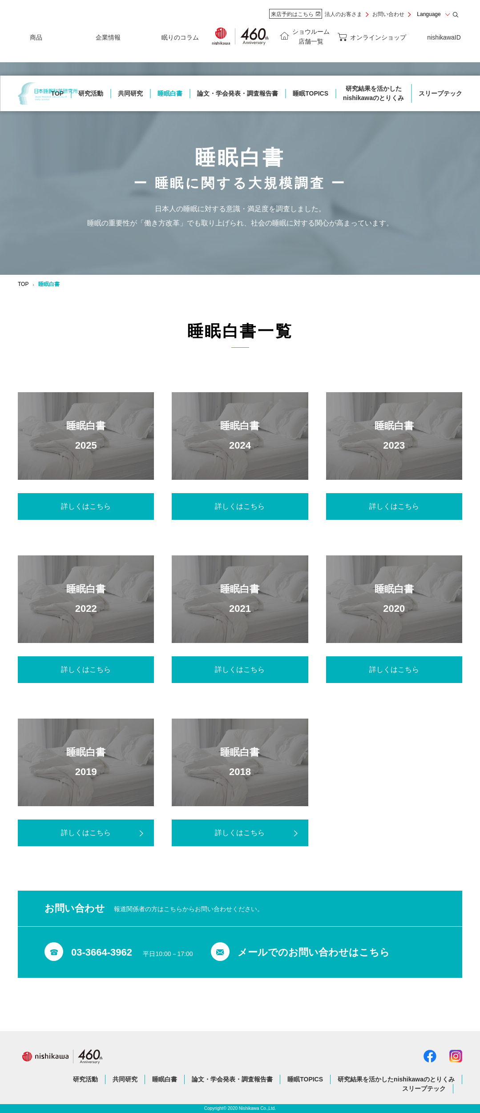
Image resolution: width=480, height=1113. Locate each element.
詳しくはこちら (86, 506)
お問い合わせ (388, 14)
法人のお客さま (343, 14)
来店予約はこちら (295, 14)
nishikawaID (443, 37)
